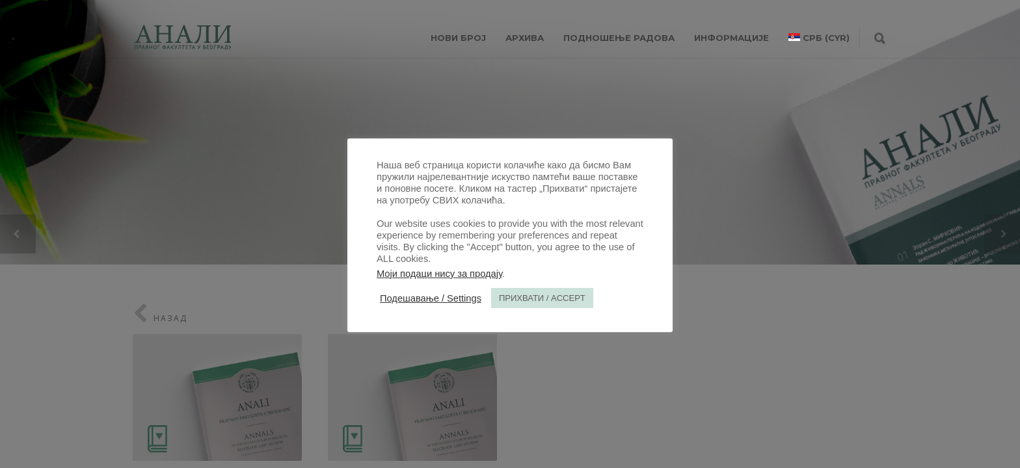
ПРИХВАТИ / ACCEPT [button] (542, 298)
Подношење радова (619, 37)
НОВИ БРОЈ (458, 37)
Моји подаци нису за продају (439, 273)
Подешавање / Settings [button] (430, 298)
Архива (524, 37)
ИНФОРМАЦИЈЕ (731, 37)
